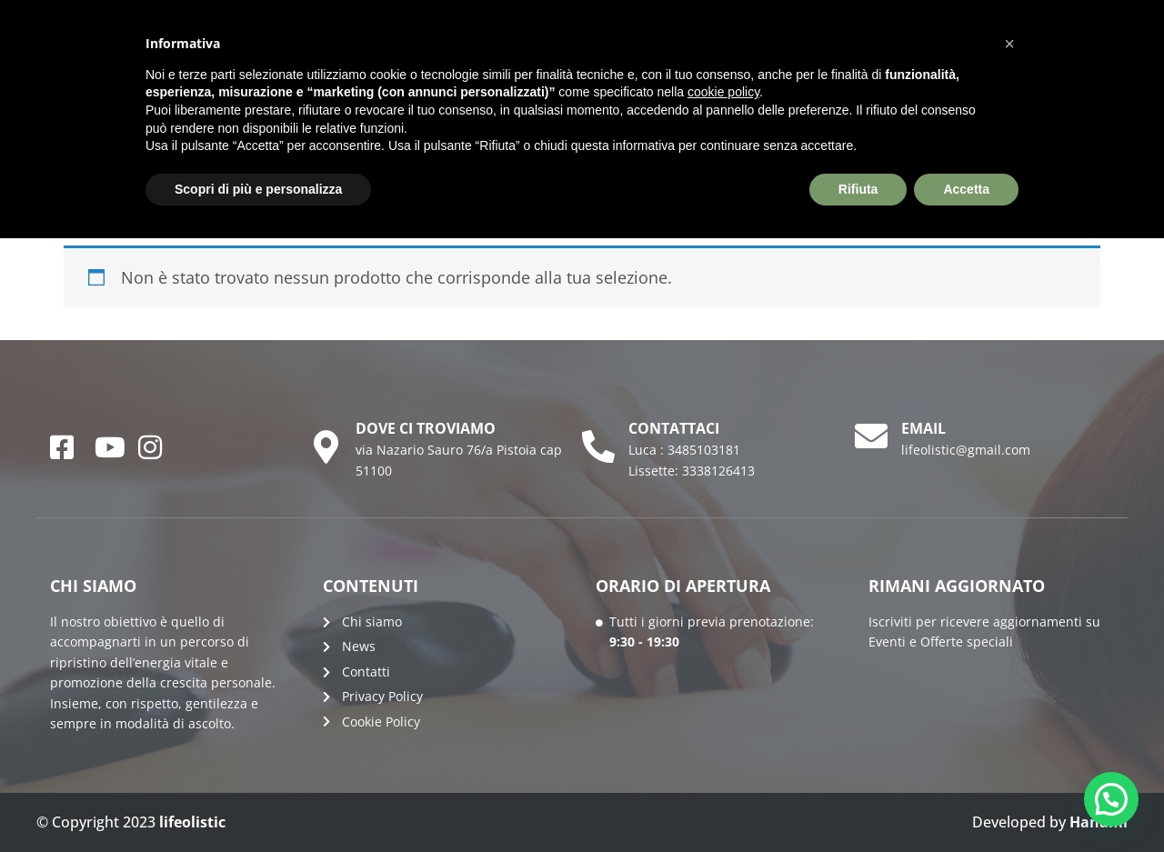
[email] (871, 436)
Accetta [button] (966, 189)
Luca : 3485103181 (684, 449)
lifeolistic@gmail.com (965, 449)
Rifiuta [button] (858, 189)
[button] (1111, 799)
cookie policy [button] (723, 92)
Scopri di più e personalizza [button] (258, 189)
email (923, 428)
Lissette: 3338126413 (691, 470)
